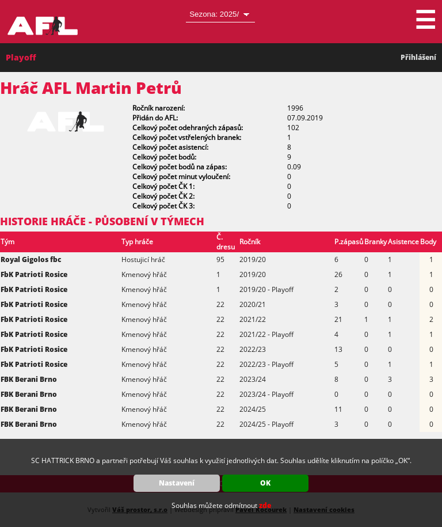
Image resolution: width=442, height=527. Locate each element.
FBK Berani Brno (29, 379)
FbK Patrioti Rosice (34, 274)
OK (265, 483)
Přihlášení (418, 57)
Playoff (21, 57)
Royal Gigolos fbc (31, 259)
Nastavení (177, 483)
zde (265, 505)
